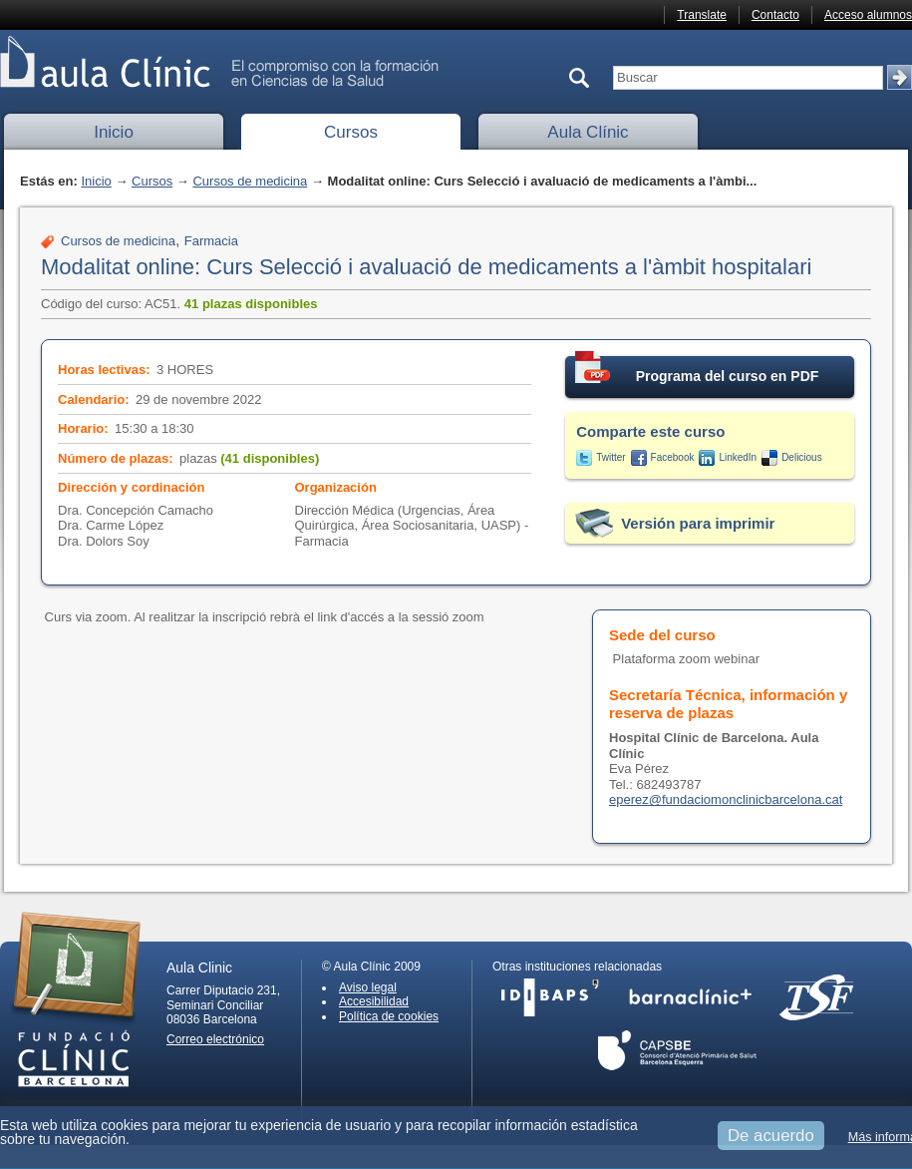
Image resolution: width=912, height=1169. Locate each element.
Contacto (775, 15)
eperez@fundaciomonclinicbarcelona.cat (725, 799)
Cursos (351, 132)
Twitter (610, 457)
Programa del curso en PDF (696, 370)
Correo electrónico (215, 1039)
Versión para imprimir (697, 523)
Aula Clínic (587, 132)
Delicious (801, 457)
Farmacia (211, 240)
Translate (702, 15)
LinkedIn (738, 457)
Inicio (114, 132)
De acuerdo (771, 1135)
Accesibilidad (374, 1001)
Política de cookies (389, 1016)
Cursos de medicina (249, 181)
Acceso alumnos (868, 15)
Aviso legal (368, 987)
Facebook (673, 457)
